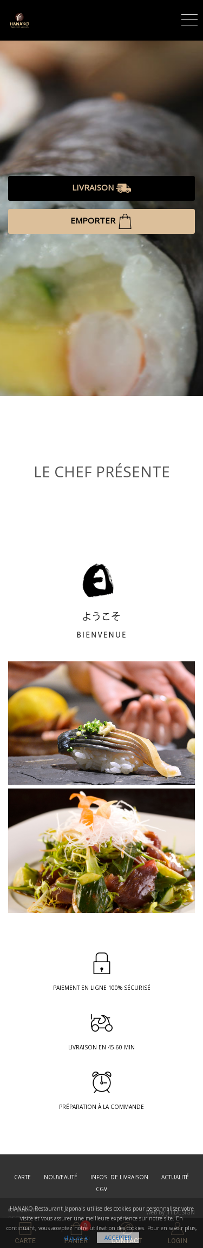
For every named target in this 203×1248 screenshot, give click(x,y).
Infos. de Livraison (119, 1177)
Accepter (118, 1238)
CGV (101, 1189)
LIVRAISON (101, 188)
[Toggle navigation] (189, 18)
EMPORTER (101, 221)
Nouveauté (60, 1177)
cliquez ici (77, 1238)
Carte (22, 1177)
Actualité (175, 1177)
